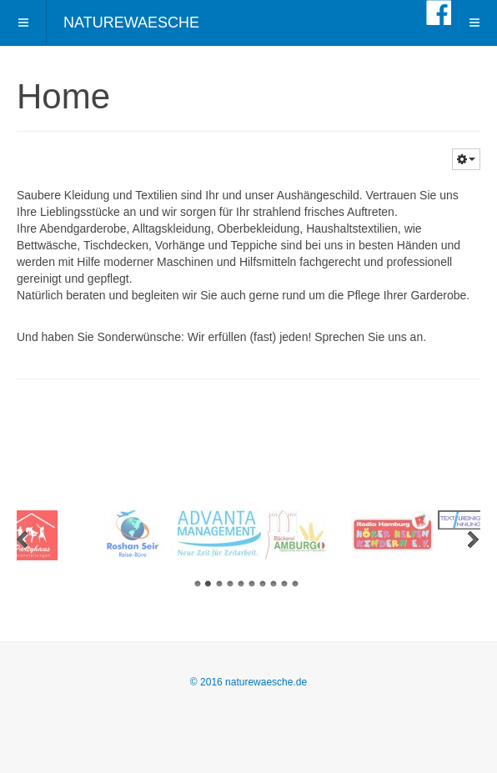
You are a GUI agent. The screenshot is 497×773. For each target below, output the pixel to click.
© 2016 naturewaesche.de (248, 682)
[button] (466, 159)
